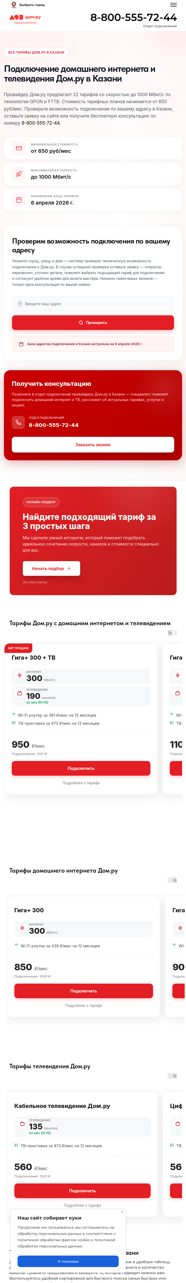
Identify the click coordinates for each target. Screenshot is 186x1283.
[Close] (122, 1214)
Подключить (81, 773)
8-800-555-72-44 (133, 17)
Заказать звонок (93, 450)
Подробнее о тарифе (81, 788)
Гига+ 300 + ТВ (34, 663)
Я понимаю (68, 1261)
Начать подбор (51, 574)
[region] (68, 1242)
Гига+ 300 (29, 916)
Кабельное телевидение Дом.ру (62, 1111)
